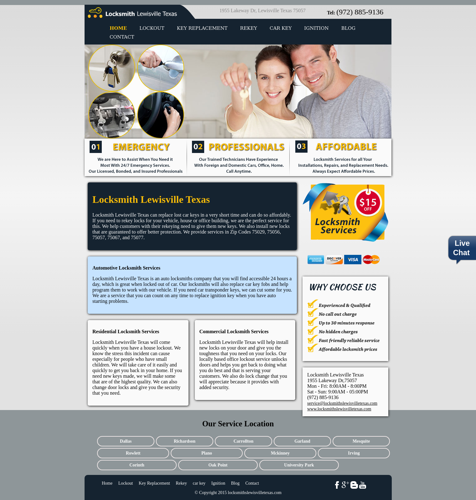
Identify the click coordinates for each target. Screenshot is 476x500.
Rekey (248, 28)
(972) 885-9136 (359, 12)
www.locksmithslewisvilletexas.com (339, 409)
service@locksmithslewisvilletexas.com (342, 403)
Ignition (316, 28)
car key (281, 28)
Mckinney (280, 453)
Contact (122, 37)
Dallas (126, 441)
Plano (206, 453)
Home (118, 28)
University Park (299, 465)
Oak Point (217, 465)
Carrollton (244, 441)
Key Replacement (202, 28)
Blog (348, 28)
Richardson (184, 441)
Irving (354, 453)
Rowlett (133, 453)
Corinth (136, 465)
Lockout (151, 28)
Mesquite (361, 441)
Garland (302, 441)
